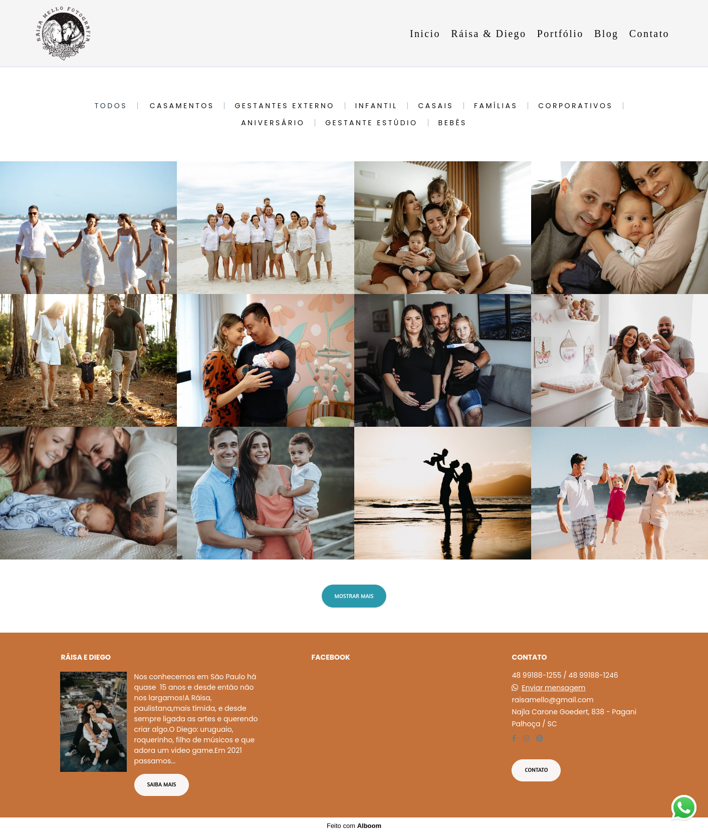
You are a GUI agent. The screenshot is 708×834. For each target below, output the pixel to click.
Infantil (376, 105)
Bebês (452, 122)
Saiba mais (161, 784)
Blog (606, 33)
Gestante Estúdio (371, 122)
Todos (111, 105)
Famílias (496, 105)
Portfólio (560, 33)
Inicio (425, 33)
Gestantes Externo (284, 105)
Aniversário (273, 122)
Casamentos (182, 105)
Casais (435, 105)
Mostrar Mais (354, 596)
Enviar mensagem (553, 687)
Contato (649, 33)
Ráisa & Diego (488, 33)
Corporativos (575, 105)
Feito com (354, 825)
